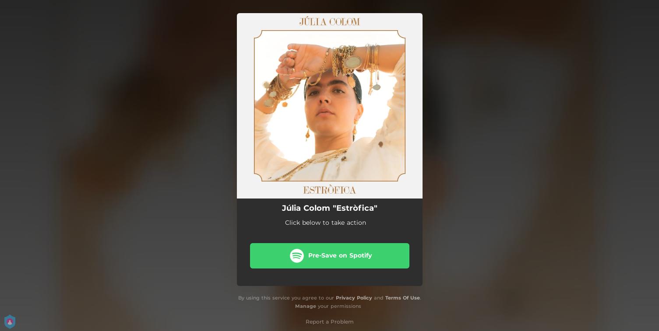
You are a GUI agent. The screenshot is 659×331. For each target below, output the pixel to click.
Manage (305, 306)
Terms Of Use (402, 298)
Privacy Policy (354, 298)
